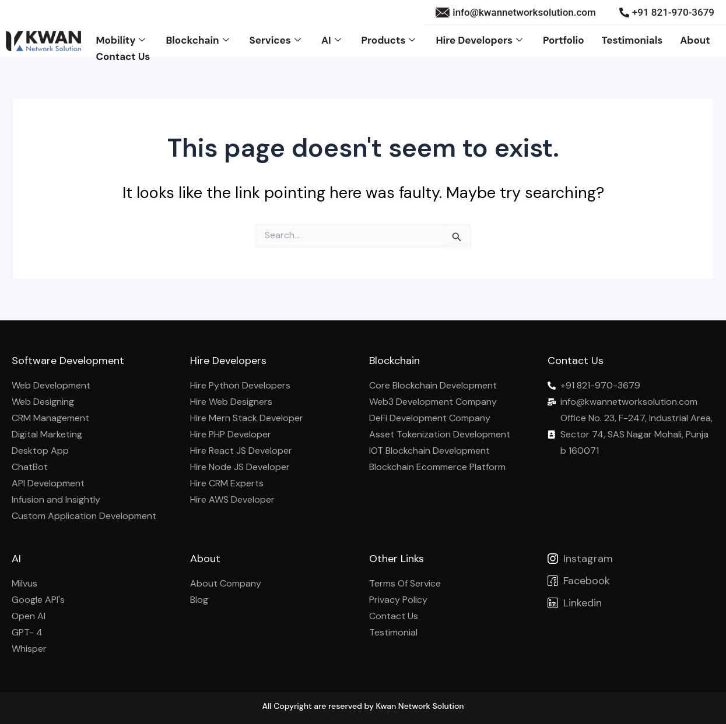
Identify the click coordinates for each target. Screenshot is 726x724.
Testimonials (632, 40)
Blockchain (199, 40)
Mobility (122, 40)
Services (277, 40)
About (695, 40)
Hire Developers (480, 40)
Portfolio (563, 40)
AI (332, 40)
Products (390, 40)
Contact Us (123, 56)
